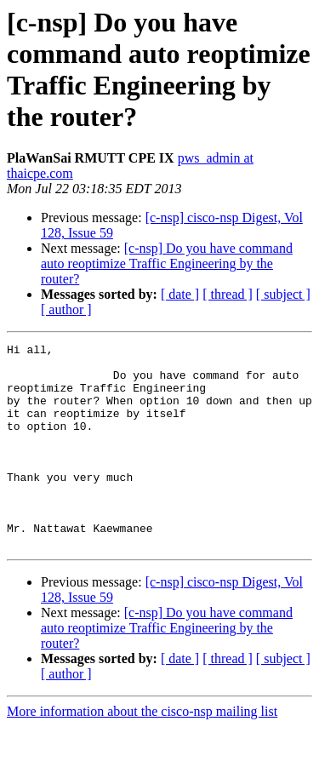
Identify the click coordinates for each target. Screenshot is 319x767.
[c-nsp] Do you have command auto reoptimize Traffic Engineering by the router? (167, 263)
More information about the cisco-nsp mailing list (142, 752)
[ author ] (66, 309)
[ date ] (180, 294)
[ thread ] (227, 294)
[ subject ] (283, 294)
